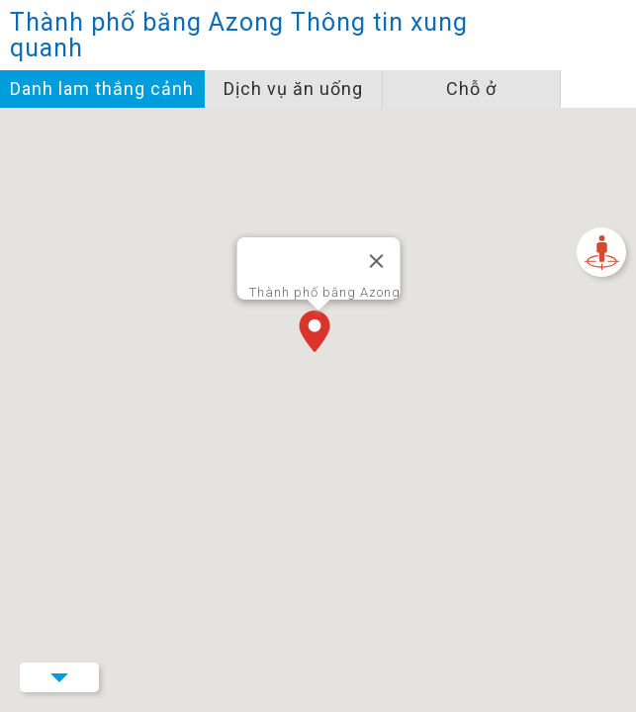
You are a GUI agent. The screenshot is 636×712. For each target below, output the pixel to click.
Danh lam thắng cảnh (102, 88)
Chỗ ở (471, 88)
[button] (318, 333)
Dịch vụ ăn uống (293, 88)
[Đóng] (376, 261)
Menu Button (59, 677)
